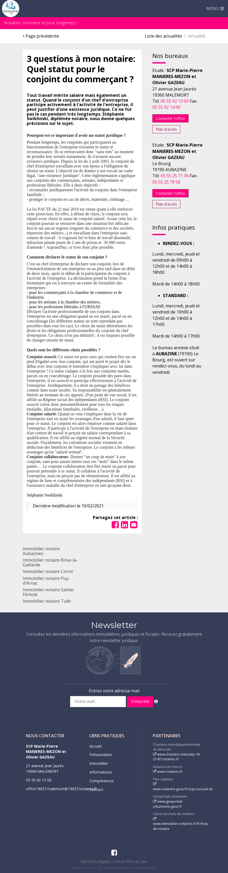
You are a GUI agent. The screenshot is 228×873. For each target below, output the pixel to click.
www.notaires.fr (168, 771)
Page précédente (41, 36)
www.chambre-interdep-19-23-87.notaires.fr (176, 757)
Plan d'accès (166, 129)
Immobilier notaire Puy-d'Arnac (46, 580)
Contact (96, 789)
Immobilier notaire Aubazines (41, 551)
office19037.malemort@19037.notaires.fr (61, 788)
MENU (215, 8)
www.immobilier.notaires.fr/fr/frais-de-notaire (181, 824)
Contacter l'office (170, 118)
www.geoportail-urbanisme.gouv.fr (168, 804)
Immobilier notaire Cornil (48, 571)
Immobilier (98, 763)
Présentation (100, 754)
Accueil (95, 746)
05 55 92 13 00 (175, 101)
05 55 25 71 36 (175, 176)
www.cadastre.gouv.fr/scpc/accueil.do (183, 787)
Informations (100, 772)
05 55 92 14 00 (166, 107)
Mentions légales (96, 861)
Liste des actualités (163, 36)
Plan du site (137, 861)
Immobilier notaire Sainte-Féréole (49, 592)
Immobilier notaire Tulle (47, 601)
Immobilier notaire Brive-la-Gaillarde (50, 562)
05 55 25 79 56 (166, 182)
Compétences (101, 780)
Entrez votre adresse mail (114, 691)
